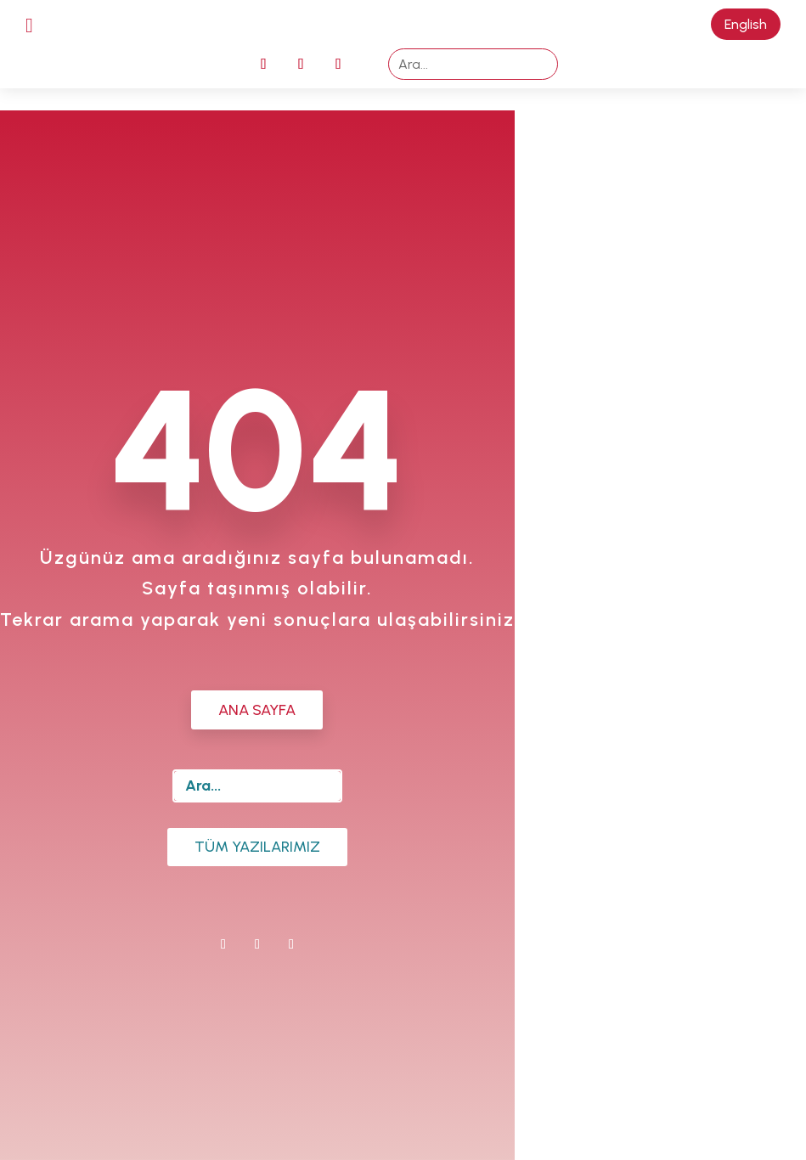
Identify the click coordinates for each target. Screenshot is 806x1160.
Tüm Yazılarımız (257, 846)
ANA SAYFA (257, 710)
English (745, 24)
